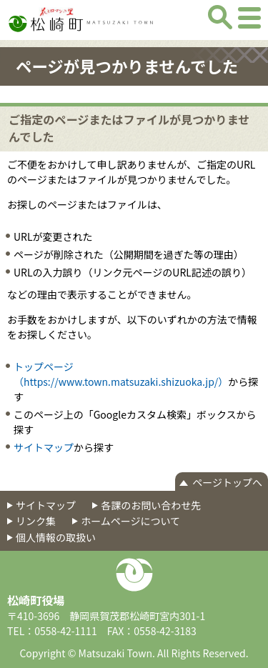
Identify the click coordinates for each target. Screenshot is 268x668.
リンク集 (36, 521)
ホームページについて (130, 521)
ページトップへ (227, 482)
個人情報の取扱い (56, 537)
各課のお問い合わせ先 (151, 505)
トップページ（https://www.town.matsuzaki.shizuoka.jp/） (121, 374)
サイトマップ (44, 447)
